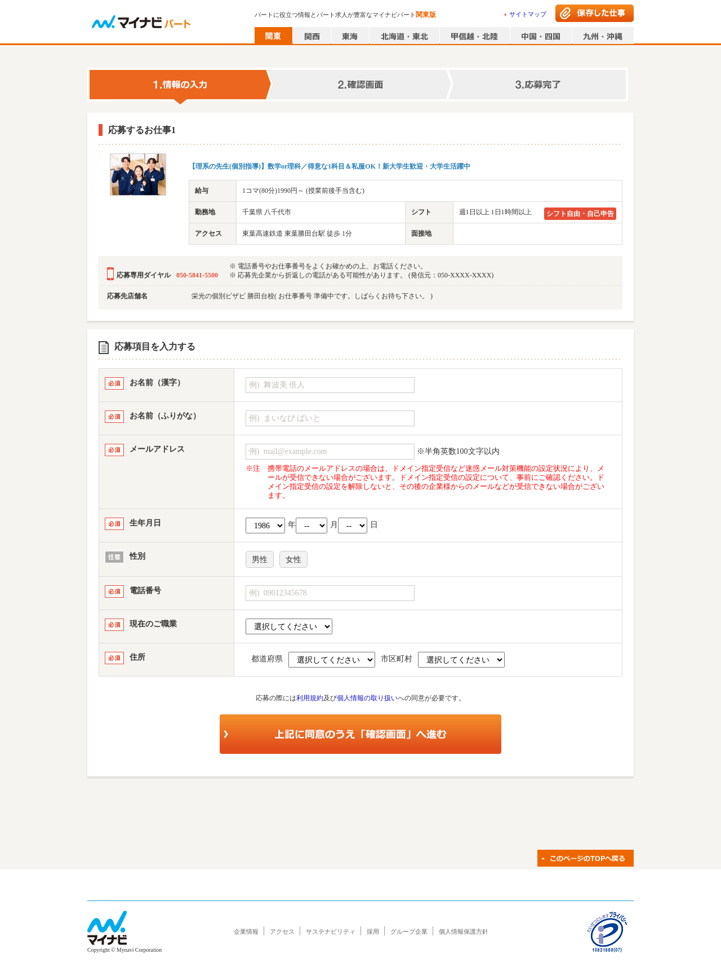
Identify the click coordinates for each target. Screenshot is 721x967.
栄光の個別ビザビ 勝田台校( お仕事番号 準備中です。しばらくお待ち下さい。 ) (312, 296)
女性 (293, 559)
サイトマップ (527, 14)
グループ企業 (409, 931)
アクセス (282, 931)
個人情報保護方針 (463, 931)
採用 (373, 931)
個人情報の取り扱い (367, 698)
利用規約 (309, 698)
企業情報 (246, 931)
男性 (260, 559)
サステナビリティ (330, 931)
